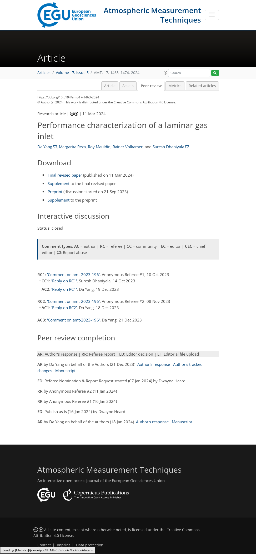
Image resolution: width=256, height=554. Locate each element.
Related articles (202, 85)
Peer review (151, 85)
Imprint (63, 545)
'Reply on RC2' (64, 307)
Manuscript (65, 370)
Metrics (175, 85)
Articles (44, 72)
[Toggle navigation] (212, 15)
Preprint (55, 191)
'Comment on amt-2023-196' (73, 274)
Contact (44, 545)
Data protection (89, 545)
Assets (128, 85)
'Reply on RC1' (64, 280)
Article (110, 85)
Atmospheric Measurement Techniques (152, 15)
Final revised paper (65, 175)
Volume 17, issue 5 (72, 72)
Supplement (58, 183)
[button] (165, 72)
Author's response (153, 364)
